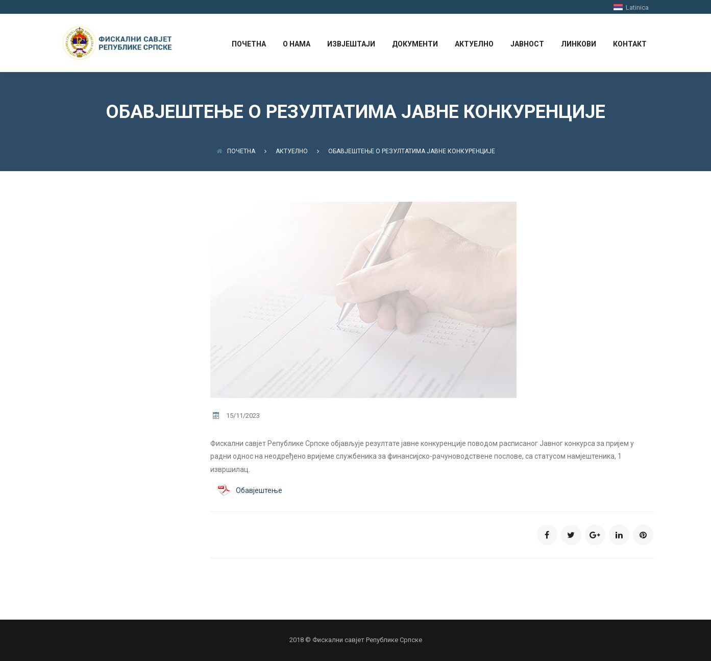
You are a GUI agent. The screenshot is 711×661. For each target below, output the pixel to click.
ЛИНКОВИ (578, 44)
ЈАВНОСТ (527, 44)
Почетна (235, 151)
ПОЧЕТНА (249, 44)
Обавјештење (259, 490)
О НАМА (296, 44)
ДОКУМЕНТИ (415, 44)
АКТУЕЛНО (474, 44)
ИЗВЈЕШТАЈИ (351, 44)
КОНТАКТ (630, 44)
